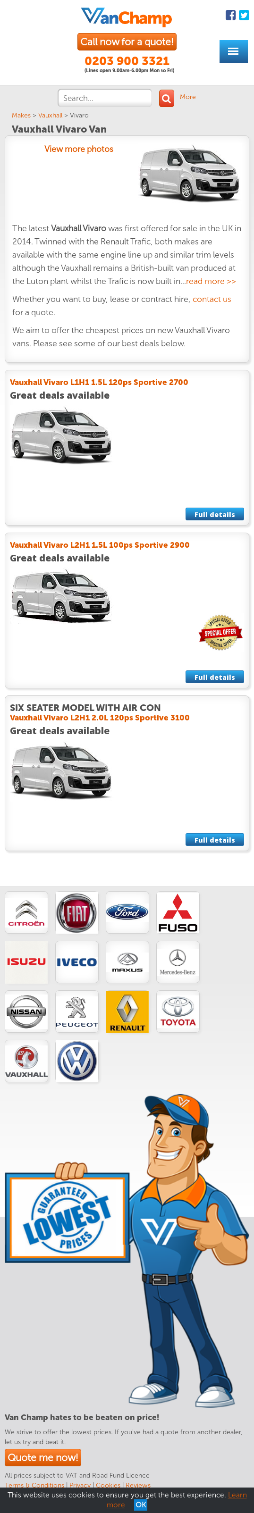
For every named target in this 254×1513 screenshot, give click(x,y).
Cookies (108, 1485)
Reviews (138, 1485)
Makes (21, 115)
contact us (212, 299)
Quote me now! (43, 1457)
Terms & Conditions (34, 1485)
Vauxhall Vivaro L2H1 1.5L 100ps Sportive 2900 (100, 545)
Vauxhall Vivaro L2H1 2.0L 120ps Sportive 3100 (100, 717)
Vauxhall (50, 115)
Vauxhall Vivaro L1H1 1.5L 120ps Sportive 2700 (99, 382)
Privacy (80, 1485)
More (188, 97)
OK (140, 1505)
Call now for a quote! (127, 42)
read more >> (211, 281)
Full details (215, 514)
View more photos (78, 149)
